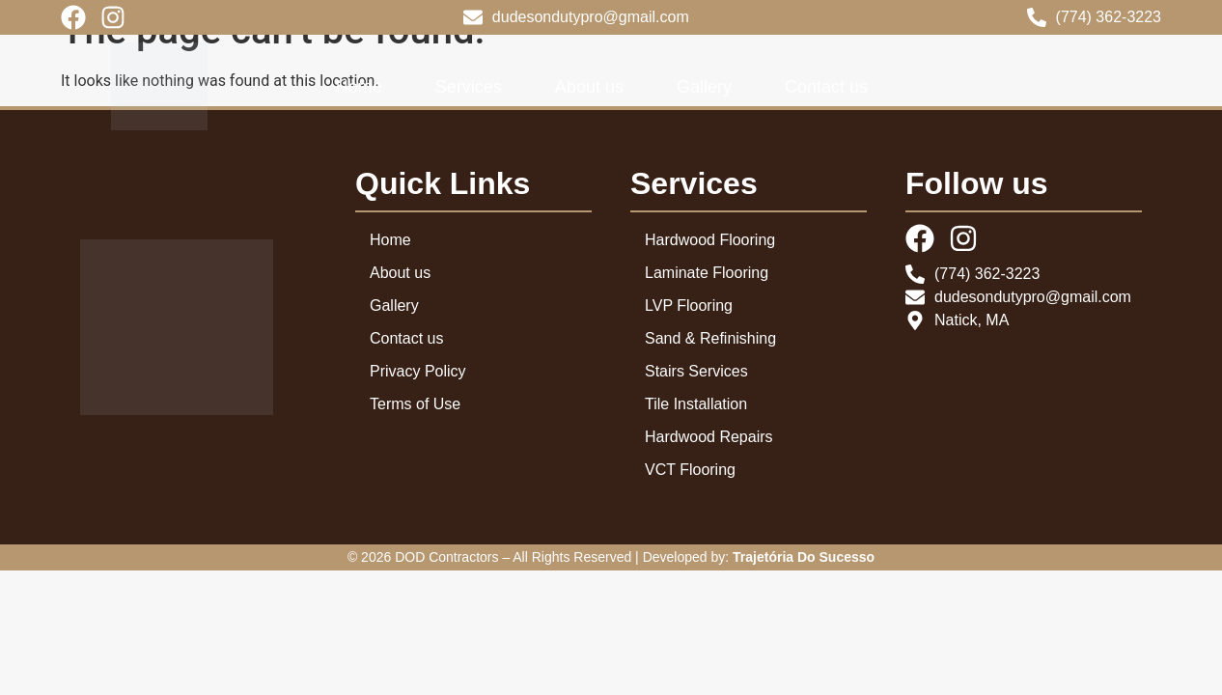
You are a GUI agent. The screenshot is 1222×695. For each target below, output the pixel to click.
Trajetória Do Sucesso (804, 557)
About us (589, 87)
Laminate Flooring (706, 272)
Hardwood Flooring (710, 240)
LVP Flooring (689, 305)
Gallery (704, 87)
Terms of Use (415, 404)
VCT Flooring (690, 469)
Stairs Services (696, 371)
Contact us (826, 87)
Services (468, 87)
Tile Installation (696, 404)
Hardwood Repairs (709, 437)
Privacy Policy (418, 371)
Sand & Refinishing (710, 338)
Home (359, 87)
